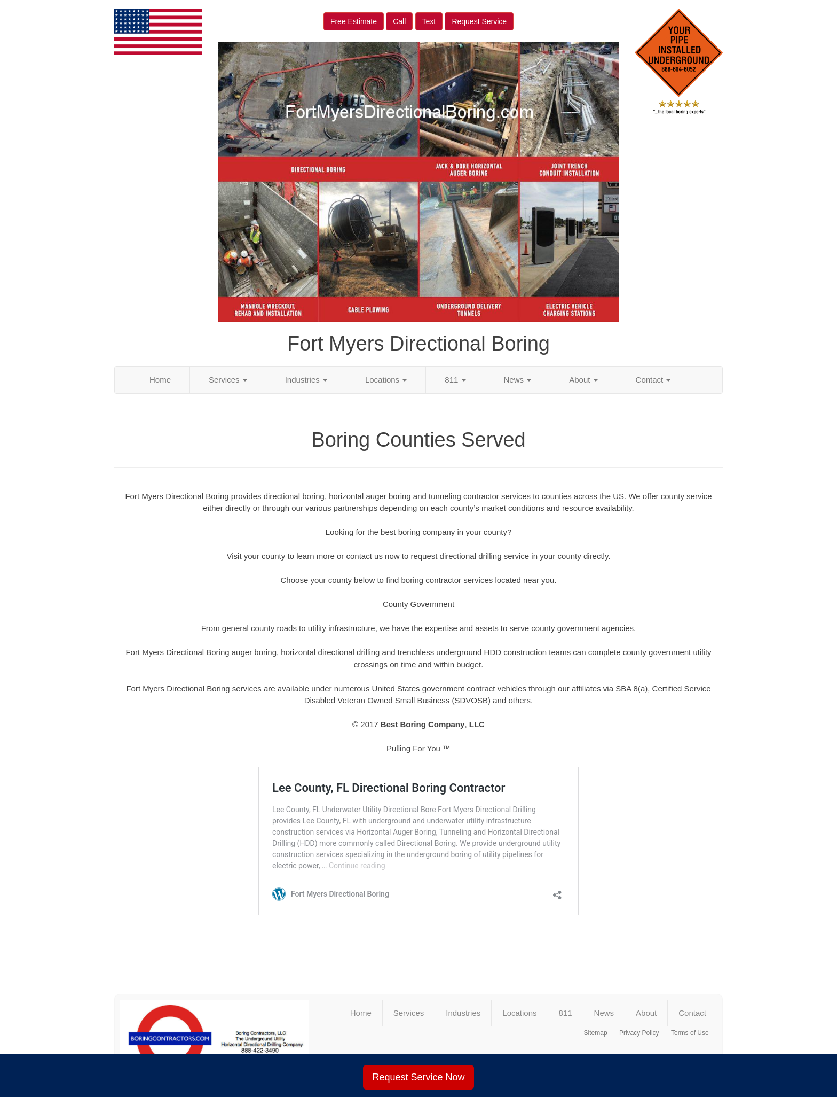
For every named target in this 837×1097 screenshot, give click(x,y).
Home (160, 379)
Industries (306, 379)
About (583, 379)
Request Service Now (418, 1077)
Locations (386, 379)
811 (455, 379)
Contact (653, 379)
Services (228, 379)
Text (429, 21)
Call (399, 21)
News (518, 379)
